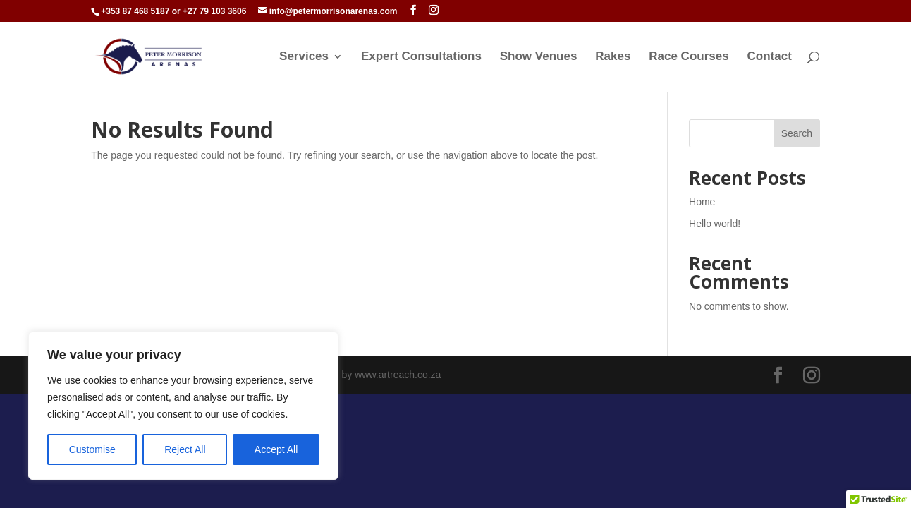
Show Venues (538, 57)
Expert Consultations (421, 57)
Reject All (184, 449)
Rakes (612, 57)
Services (304, 57)
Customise (92, 449)
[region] (183, 406)
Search (796, 133)
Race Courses (688, 57)
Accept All (276, 449)
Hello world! (714, 223)
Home (702, 201)
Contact (769, 57)
